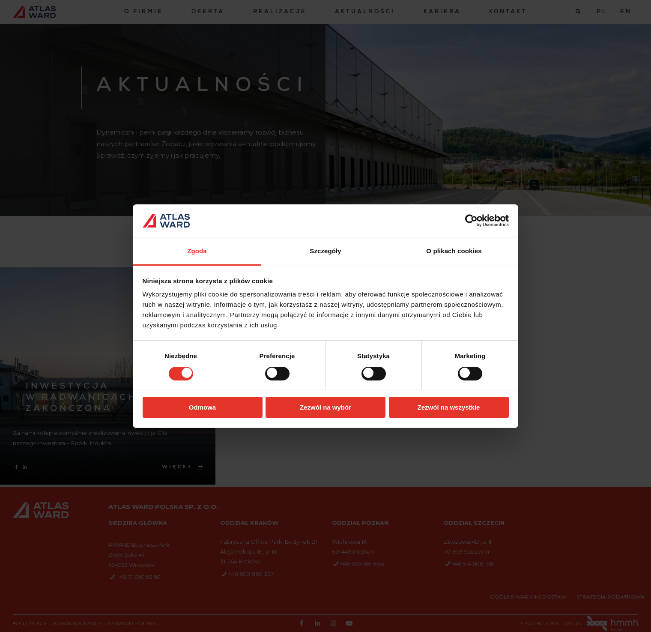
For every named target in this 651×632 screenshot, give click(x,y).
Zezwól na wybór (325, 407)
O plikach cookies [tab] (453, 251)
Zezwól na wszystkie (449, 407)
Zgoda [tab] (197, 251)
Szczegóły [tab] (325, 251)
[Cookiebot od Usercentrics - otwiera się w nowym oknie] (471, 220)
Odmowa (202, 407)
